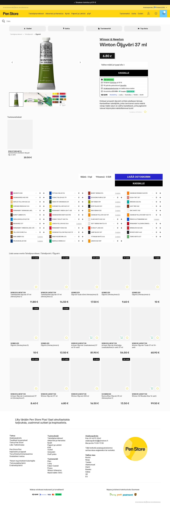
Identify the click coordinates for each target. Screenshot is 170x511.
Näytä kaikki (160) (54, 473)
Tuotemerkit (125, 13)
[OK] (85, 21)
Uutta (134, 13)
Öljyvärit (38, 34)
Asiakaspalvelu (148, 7)
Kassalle (123, 73)
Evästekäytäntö (16, 465)
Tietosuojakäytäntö (18, 463)
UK (86, 474)
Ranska (88, 469)
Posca (49, 468)
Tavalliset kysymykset (19, 440)
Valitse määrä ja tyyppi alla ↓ (113, 65)
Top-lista (144, 28)
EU (86, 476)
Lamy (49, 463)
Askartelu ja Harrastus (54, 13)
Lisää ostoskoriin (138, 176)
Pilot (49, 461)
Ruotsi (88, 457)
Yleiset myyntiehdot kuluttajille (22, 461)
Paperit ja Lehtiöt (78, 13)
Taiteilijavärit (29, 34)
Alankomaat (90, 465)
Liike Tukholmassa (17, 445)
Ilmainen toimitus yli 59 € (85, 2)
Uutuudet (51, 452)
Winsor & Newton (112, 39)
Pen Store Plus (15, 449)
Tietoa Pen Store (16, 442)
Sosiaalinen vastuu (17, 456)
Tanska (88, 462)
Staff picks (51, 454)
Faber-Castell (53, 466)
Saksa (87, 472)
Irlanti (87, 467)
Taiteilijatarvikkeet (36, 13)
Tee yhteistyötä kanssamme (21, 454)
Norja (87, 460)
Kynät (67, 13)
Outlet (140, 13)
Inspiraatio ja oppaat (18, 452)
